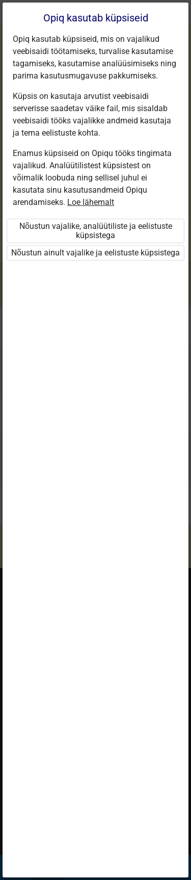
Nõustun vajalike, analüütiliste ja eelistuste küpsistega (95, 230)
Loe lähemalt (90, 202)
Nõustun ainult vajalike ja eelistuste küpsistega (95, 252)
